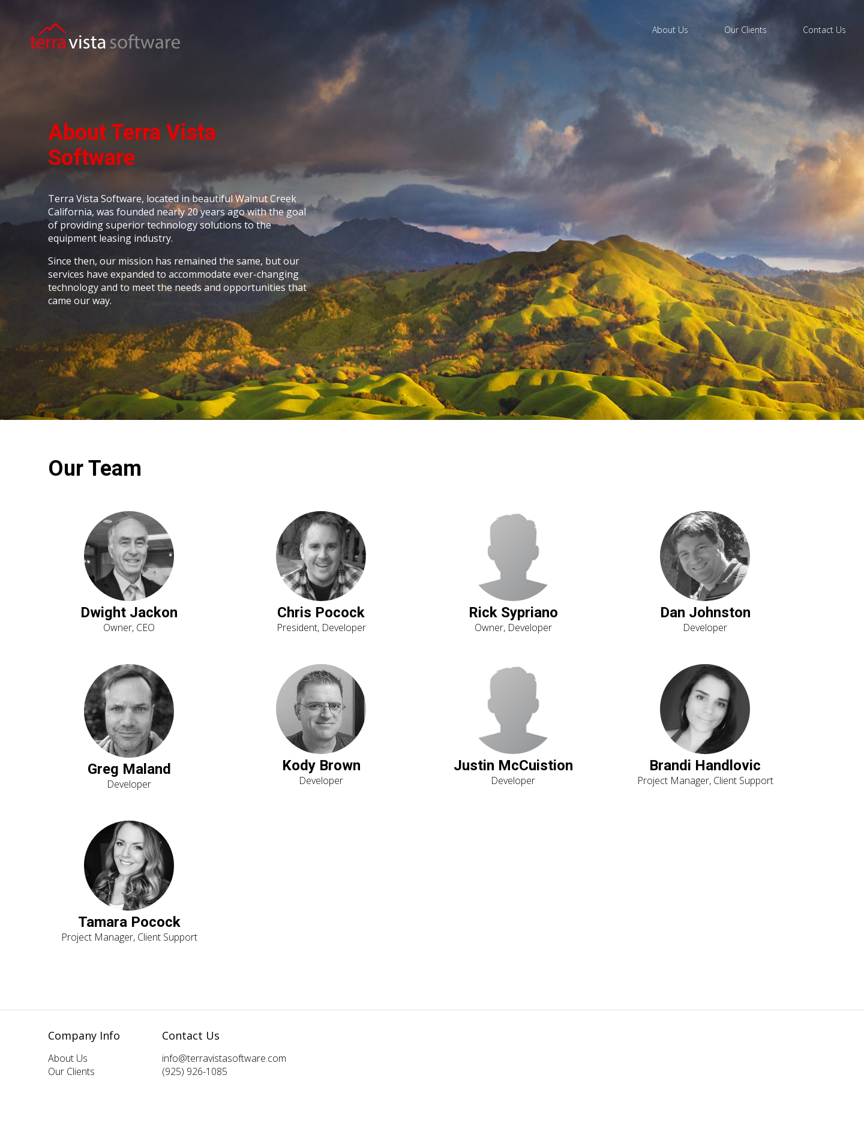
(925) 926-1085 (194, 1071)
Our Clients (745, 29)
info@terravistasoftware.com (224, 1058)
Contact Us (824, 29)
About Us (670, 29)
